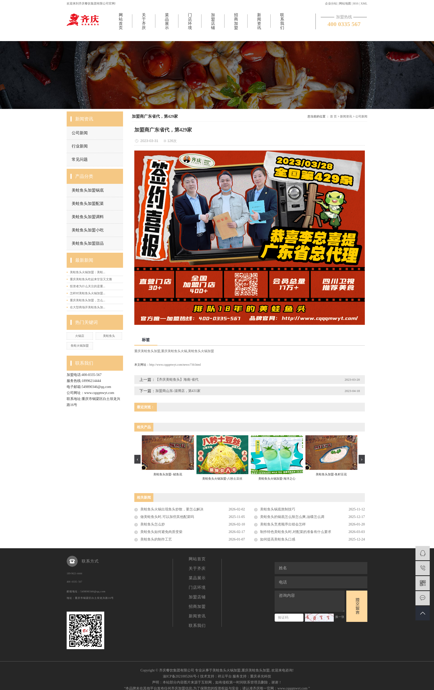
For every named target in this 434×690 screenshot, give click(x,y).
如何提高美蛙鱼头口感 (277, 539)
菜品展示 (167, 21)
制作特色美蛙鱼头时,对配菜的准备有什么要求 (295, 532)
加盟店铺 (213, 21)
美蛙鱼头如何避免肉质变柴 (161, 532)
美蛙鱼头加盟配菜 (88, 203)
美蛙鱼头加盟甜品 (88, 243)
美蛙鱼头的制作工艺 (156, 539)
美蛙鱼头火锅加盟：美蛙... (87, 272)
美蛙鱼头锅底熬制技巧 (277, 509)
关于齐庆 (144, 21)
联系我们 (282, 21)
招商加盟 (236, 21)
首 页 (333, 116)
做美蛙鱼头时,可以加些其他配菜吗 (167, 517)
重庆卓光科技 (260, 676)
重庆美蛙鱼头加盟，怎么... (87, 300)
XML (364, 3)
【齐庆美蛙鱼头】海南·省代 (176, 379)
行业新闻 (80, 146)
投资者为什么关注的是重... (87, 286)
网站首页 (121, 21)
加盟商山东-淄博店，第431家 (177, 391)
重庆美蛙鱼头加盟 (147, 351)
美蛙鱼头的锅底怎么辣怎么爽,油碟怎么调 (292, 517)
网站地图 (345, 3)
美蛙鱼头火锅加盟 (201, 351)
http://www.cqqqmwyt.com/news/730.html (175, 364)
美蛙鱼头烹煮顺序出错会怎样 (283, 524)
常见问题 (80, 159)
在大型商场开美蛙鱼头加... (87, 307)
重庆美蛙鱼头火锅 (174, 351)
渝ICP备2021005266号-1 (181, 676)
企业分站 (331, 3)
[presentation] (137, 459)
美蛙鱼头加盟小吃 (88, 230)
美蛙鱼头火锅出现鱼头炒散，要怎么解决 (171, 509)
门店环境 (190, 21)
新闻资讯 (259, 21)
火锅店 (79, 336)
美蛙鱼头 (109, 336)
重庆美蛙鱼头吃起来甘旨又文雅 (91, 279)
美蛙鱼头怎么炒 (152, 524)
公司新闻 (80, 133)
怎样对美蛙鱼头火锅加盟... (87, 293)
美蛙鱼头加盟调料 (88, 217)
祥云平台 (225, 676)
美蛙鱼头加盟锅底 (88, 190)
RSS (356, 3)
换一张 (339, 617)
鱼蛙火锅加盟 (80, 345)
